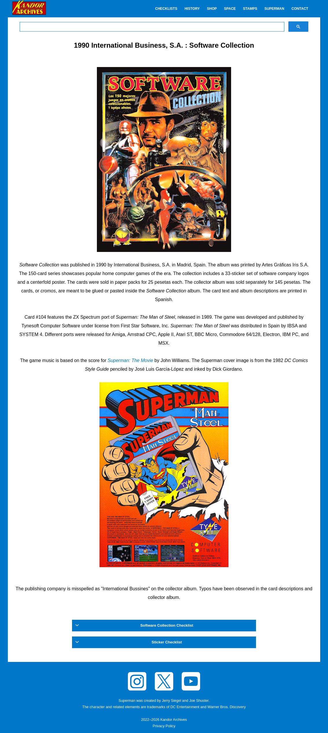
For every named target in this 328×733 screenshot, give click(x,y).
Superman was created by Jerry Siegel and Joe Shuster (164, 701)
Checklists (166, 9)
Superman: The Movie (130, 360)
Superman (274, 9)
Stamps (250, 9)
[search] (151, 27)
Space (230, 9)
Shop (212, 9)
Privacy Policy (164, 726)
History (192, 9)
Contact (300, 9)
